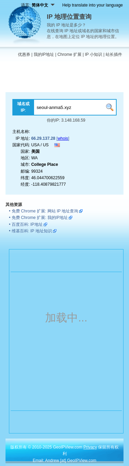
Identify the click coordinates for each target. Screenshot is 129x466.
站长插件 (114, 54)
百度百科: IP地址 (27, 224)
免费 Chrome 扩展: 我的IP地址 (40, 217)
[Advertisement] (64, 78)
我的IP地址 (44, 54)
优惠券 (24, 54)
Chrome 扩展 (69, 54)
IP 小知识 (93, 54)
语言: (38, 5)
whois (62, 138)
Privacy (90, 447)
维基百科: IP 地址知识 (32, 231)
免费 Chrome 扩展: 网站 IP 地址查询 (45, 211)
